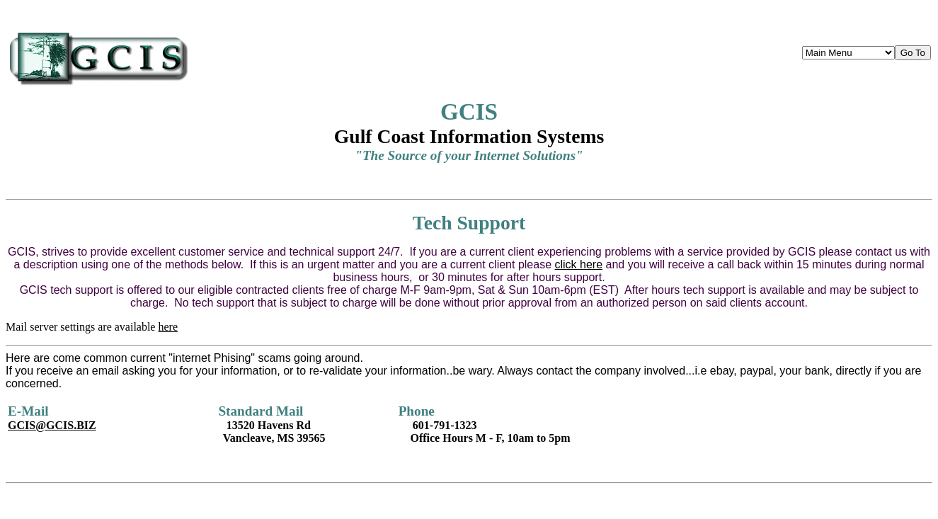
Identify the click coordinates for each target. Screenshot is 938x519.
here (168, 327)
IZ (52, 425)
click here (578, 264)
